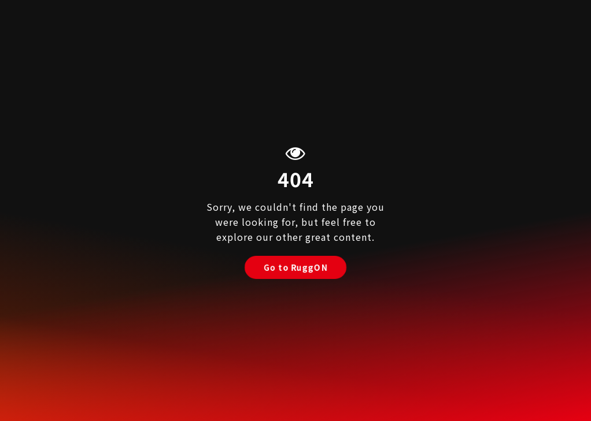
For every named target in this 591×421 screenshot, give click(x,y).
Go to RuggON (295, 267)
